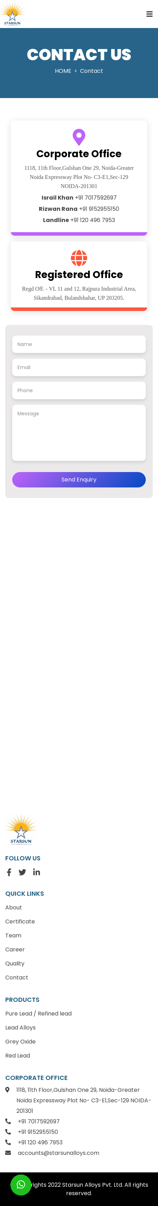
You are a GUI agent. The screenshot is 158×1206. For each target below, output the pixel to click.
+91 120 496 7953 (79, 220)
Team (13, 935)
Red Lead (17, 1056)
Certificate (20, 921)
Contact (16, 977)
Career (15, 949)
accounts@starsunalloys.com (58, 1153)
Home (63, 71)
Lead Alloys (20, 1028)
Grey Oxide (20, 1042)
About (13, 907)
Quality (14, 963)
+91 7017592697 (79, 198)
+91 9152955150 (79, 209)
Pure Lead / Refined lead (38, 1014)
